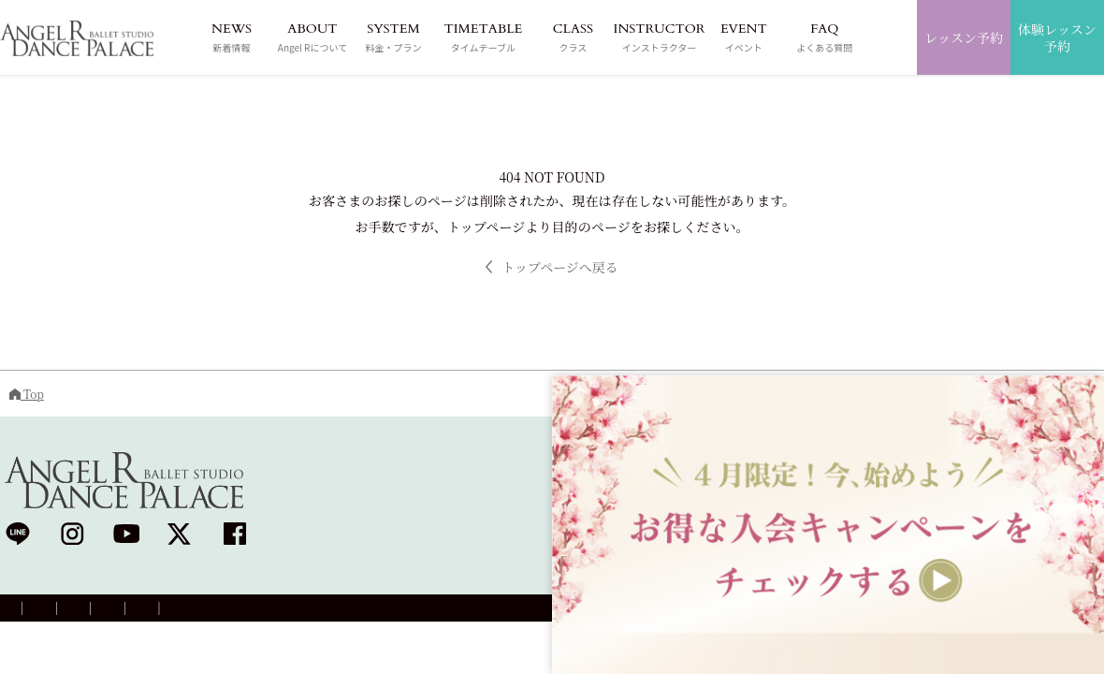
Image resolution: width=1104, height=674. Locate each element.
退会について (471, 611)
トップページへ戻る (552, 267)
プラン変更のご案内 (354, 611)
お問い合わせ (571, 611)
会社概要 (27, 611)
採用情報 (248, 611)
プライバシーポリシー (138, 611)
